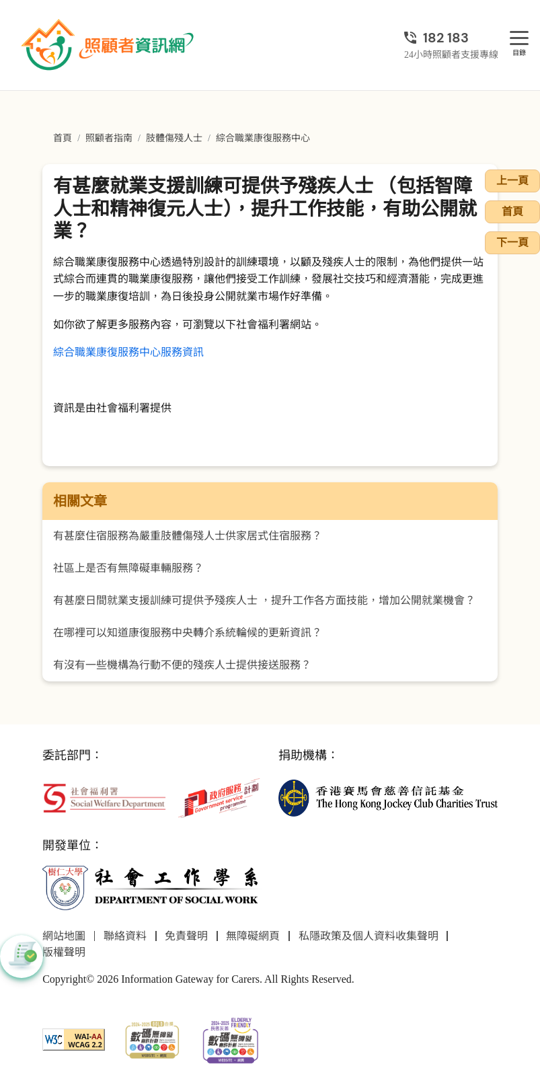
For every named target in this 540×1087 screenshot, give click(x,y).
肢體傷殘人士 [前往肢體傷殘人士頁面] (174, 138)
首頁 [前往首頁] (62, 138)
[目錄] (519, 38)
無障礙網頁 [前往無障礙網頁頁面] (253, 936)
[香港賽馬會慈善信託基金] (388, 796)
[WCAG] (73, 1038)
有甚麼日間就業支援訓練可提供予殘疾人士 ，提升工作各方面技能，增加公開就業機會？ (264, 600)
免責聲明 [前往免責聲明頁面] (186, 936)
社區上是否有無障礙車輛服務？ (128, 568)
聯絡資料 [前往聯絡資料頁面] (125, 936)
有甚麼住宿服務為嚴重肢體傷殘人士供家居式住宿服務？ (187, 535)
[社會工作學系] (152, 887)
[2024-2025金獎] (152, 1038)
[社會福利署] (104, 796)
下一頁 (512, 242)
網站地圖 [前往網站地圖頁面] (63, 936)
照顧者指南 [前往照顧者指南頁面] (108, 138)
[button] (21, 956)
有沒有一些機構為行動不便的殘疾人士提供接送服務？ (182, 665)
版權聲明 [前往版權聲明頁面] (63, 952)
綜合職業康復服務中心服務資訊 (128, 352)
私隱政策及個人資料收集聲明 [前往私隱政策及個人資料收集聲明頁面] (368, 936)
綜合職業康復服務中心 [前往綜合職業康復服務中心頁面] (263, 138)
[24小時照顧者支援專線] (451, 38)
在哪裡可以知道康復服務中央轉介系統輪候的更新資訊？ (187, 632)
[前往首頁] (109, 45)
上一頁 (512, 180)
